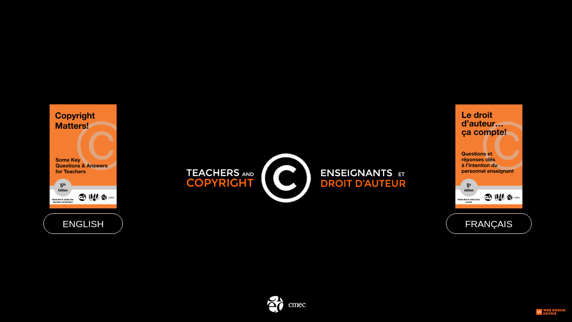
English (83, 224)
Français (489, 224)
